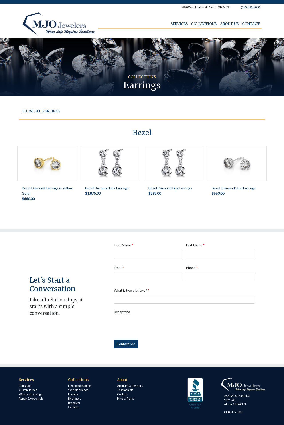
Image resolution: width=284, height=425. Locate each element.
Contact (251, 24)
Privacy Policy (125, 398)
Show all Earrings (41, 111)
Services (178, 24)
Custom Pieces (28, 390)
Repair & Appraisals (31, 398)
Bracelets (74, 403)
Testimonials (125, 390)
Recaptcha (122, 312)
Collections (204, 24)
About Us (229, 24)
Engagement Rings (79, 385)
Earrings (73, 394)
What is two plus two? (131, 290)
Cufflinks (73, 407)
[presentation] (147, 325)
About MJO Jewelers (130, 385)
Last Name (195, 245)
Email (119, 267)
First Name (123, 245)
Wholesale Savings (30, 394)
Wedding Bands (78, 390)
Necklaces (74, 398)
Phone (192, 267)
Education (25, 385)
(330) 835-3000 (250, 7)
